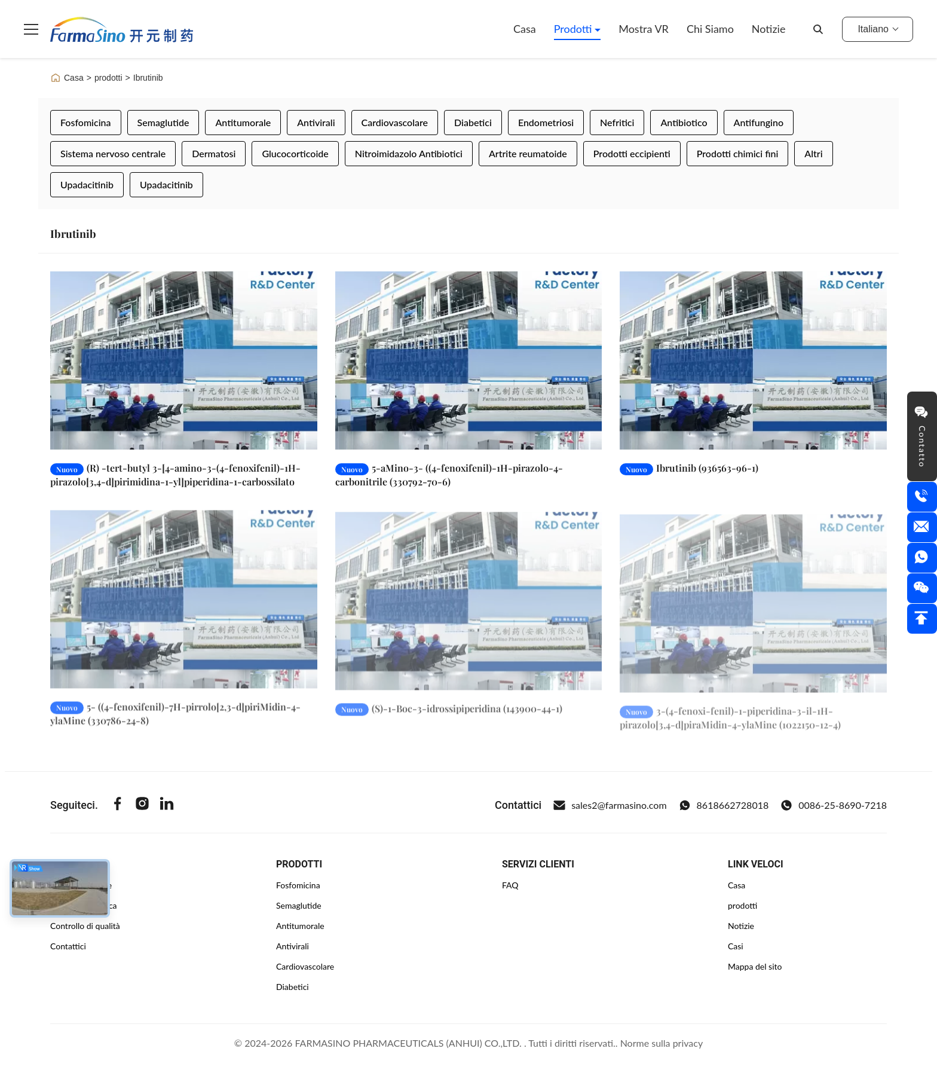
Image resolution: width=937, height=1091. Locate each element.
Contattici (68, 946)
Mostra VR (643, 28)
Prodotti (574, 28)
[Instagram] (142, 805)
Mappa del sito (755, 966)
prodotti (108, 77)
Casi (735, 946)
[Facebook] (117, 805)
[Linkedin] (166, 805)
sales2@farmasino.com (609, 805)
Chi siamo (710, 28)
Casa (524, 28)
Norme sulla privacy (661, 1043)
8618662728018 (724, 805)
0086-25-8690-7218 (833, 805)
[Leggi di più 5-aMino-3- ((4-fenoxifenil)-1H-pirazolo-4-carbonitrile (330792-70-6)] (468, 360)
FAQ (510, 885)
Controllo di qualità (85, 926)
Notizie (769, 28)
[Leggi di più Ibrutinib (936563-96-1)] (753, 360)
